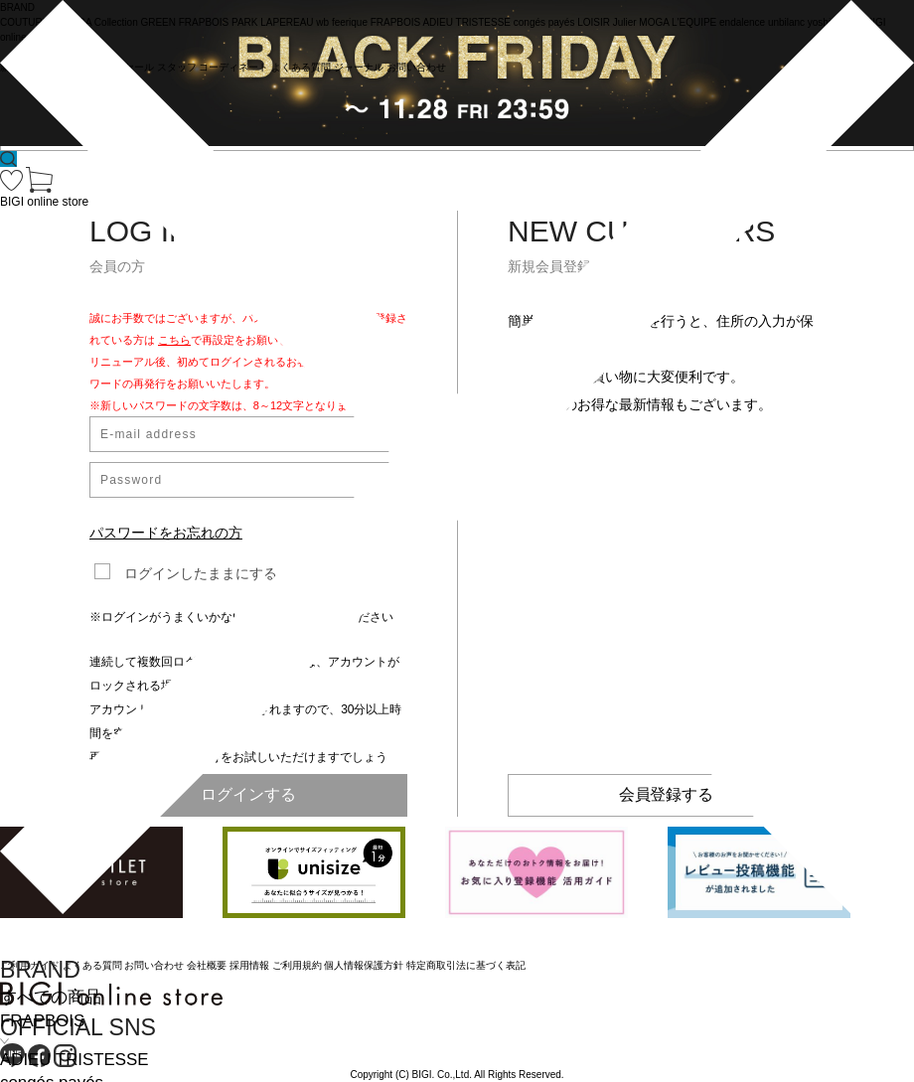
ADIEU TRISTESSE (74, 1059)
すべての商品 (50, 997)
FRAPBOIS (42, 1020)
